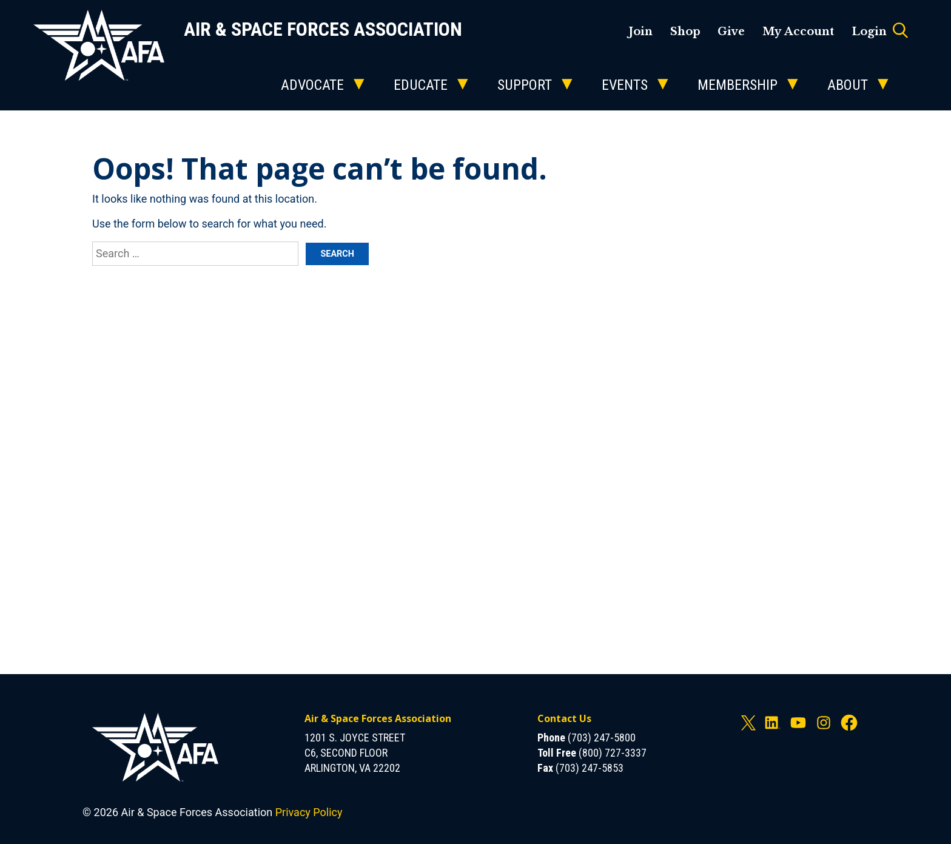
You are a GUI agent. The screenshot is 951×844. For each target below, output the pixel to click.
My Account (798, 31)
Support (524, 84)
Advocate (312, 84)
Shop (685, 31)
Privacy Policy (309, 812)
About (847, 84)
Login (869, 31)
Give (731, 31)
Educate (421, 84)
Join (640, 31)
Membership (737, 84)
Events (625, 84)
